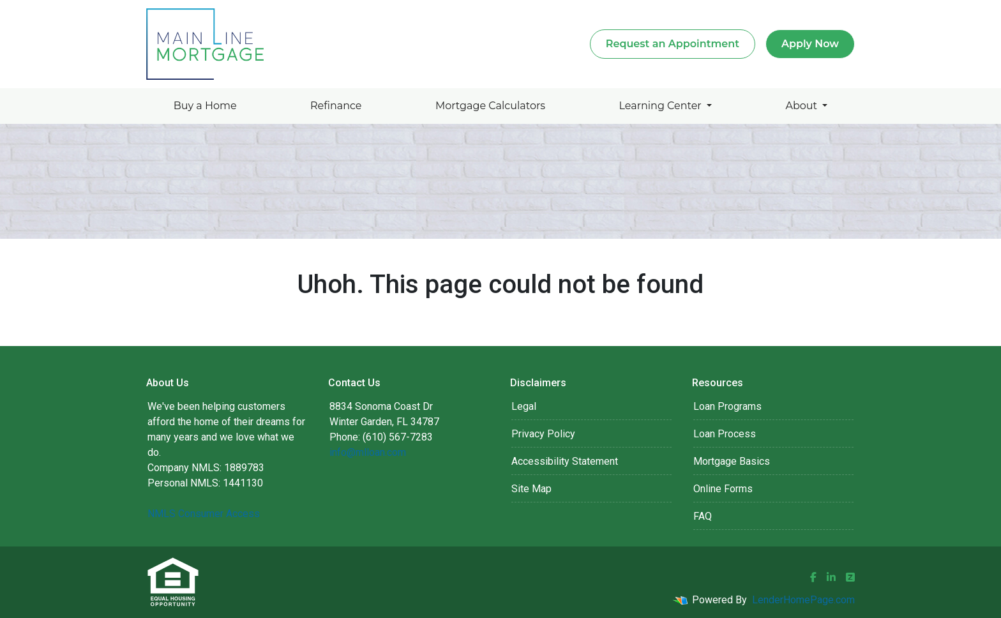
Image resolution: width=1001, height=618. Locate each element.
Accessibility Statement (564, 461)
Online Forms (723, 489)
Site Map (531, 489)
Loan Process (724, 434)
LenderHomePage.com (803, 600)
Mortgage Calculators (490, 106)
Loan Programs (727, 406)
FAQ (702, 516)
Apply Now (810, 44)
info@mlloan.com (367, 452)
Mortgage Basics (731, 461)
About (802, 106)
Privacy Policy (543, 434)
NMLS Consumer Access (203, 514)
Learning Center (661, 106)
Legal (523, 406)
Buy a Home (205, 106)
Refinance (336, 106)
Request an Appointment (672, 44)
